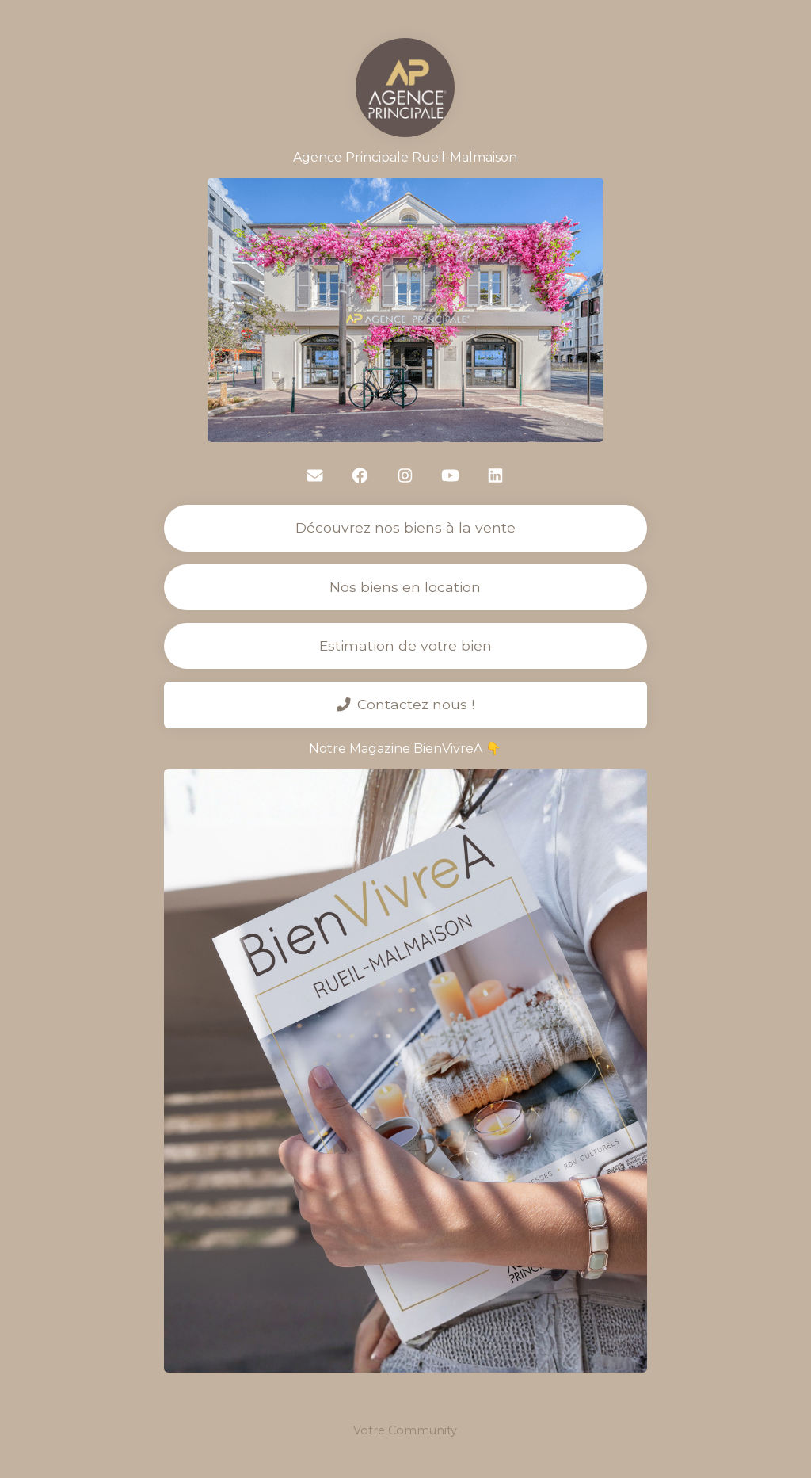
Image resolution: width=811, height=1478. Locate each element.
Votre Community (405, 1430)
